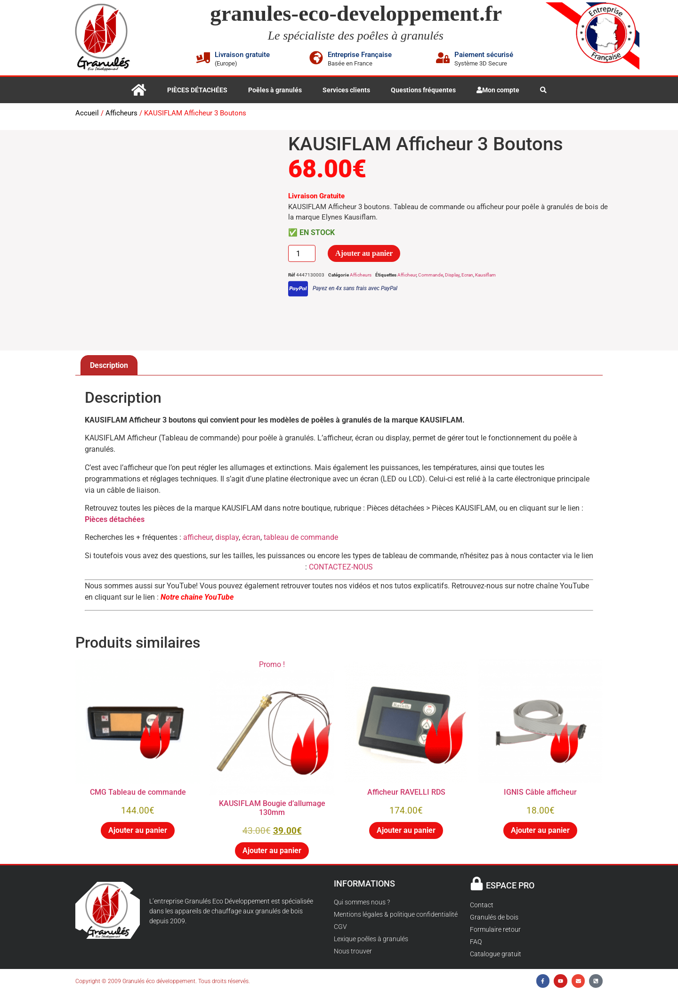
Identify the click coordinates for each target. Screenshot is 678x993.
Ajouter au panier (364, 253)
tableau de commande (300, 537)
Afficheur (406, 274)
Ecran (467, 274)
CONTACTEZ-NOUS (341, 566)
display (227, 537)
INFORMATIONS (364, 883)
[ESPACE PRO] (477, 883)
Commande (430, 274)
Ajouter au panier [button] (137, 830)
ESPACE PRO (510, 885)
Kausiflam (485, 274)
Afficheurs (121, 113)
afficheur (197, 537)
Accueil (87, 113)
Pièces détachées (115, 519)
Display (452, 274)
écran (251, 537)
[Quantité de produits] (301, 253)
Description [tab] (109, 365)
